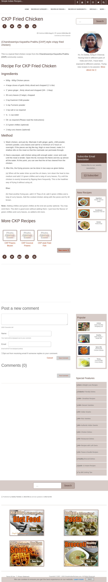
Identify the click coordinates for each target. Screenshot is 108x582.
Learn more (79, 579)
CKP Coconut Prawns (27, 238)
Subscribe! (91, 175)
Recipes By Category (40, 11)
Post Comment (63, 375)
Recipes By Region (59, 11)
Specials (94, 11)
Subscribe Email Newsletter (86, 158)
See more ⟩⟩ (63, 250)
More (103, 11)
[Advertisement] (36, 283)
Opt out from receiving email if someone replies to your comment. (30, 353)
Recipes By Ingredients (78, 11)
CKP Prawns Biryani (10, 238)
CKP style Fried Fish (44, 238)
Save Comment (63, 358)
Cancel (50, 358)
